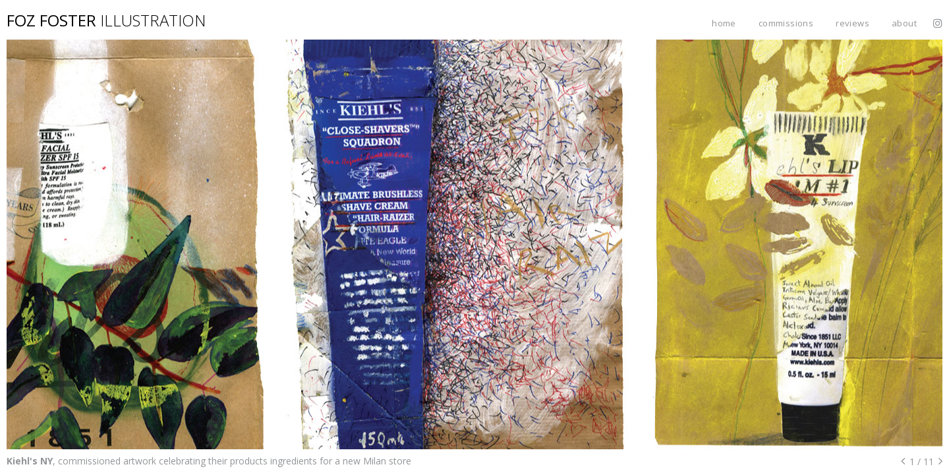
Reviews (852, 23)
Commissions (786, 23)
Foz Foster (106, 20)
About (904, 23)
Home (724, 23)
